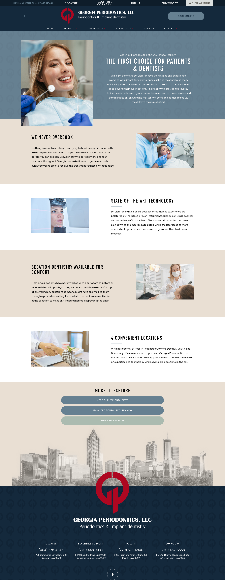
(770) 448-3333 (90, 528)
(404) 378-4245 (51, 528)
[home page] (97, 16)
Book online (186, 15)
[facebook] (24, 16)
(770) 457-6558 (172, 528)
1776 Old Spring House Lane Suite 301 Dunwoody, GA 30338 (172, 535)
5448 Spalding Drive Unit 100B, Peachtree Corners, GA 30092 (90, 535)
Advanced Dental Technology (112, 399)
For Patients (125, 27)
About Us (70, 27)
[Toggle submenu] (76, 28)
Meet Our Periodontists (61, 399)
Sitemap (80, 574)
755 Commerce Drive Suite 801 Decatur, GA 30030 (51, 535)
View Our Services (164, 399)
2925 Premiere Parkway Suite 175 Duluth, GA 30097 (131, 535)
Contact (171, 27)
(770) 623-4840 (131, 528)
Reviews (149, 27)
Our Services (97, 27)
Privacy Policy (98, 574)
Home (50, 27)
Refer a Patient (199, 3)
